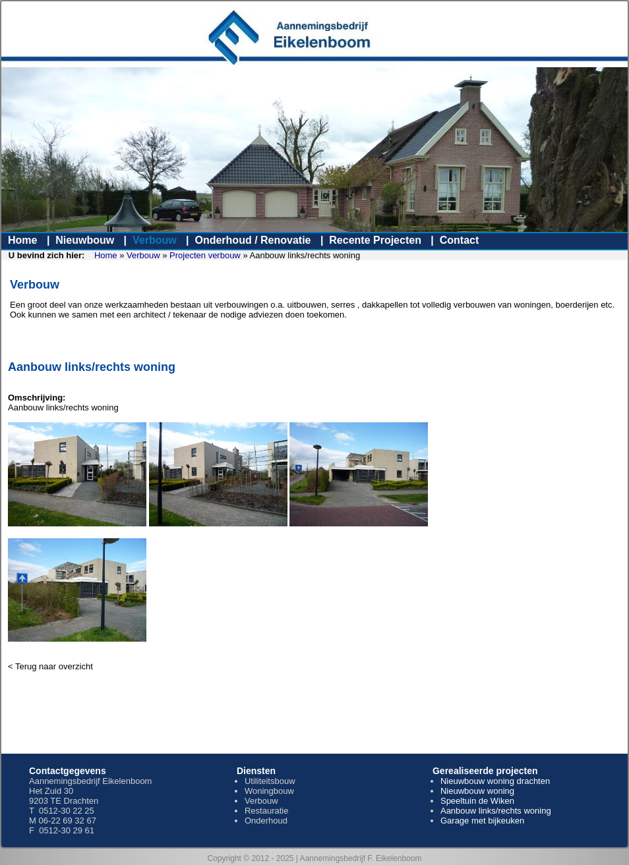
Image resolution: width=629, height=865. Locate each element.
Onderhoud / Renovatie (253, 240)
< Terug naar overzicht (50, 666)
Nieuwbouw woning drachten (495, 781)
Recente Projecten (375, 240)
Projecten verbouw (205, 255)
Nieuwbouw (84, 240)
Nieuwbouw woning (477, 791)
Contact (459, 240)
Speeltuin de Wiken (477, 801)
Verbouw (155, 240)
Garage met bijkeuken (482, 820)
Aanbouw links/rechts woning (495, 811)
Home (22, 240)
